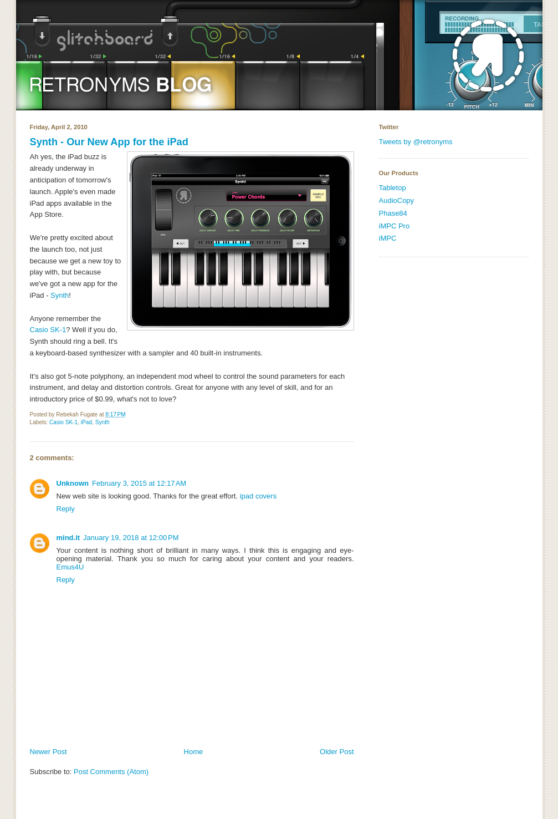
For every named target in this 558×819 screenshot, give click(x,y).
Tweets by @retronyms (416, 142)
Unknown (73, 483)
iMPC (388, 238)
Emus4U (70, 567)
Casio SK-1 (48, 329)
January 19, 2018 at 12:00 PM (130, 537)
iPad (86, 422)
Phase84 (393, 213)
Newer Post (48, 751)
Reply (66, 509)
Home (193, 751)
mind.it (68, 537)
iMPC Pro (394, 226)
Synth (59, 295)
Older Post (337, 751)
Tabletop (392, 188)
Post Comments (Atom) (111, 771)
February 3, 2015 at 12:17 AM (139, 483)
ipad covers (258, 496)
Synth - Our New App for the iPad (109, 141)
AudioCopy (396, 200)
